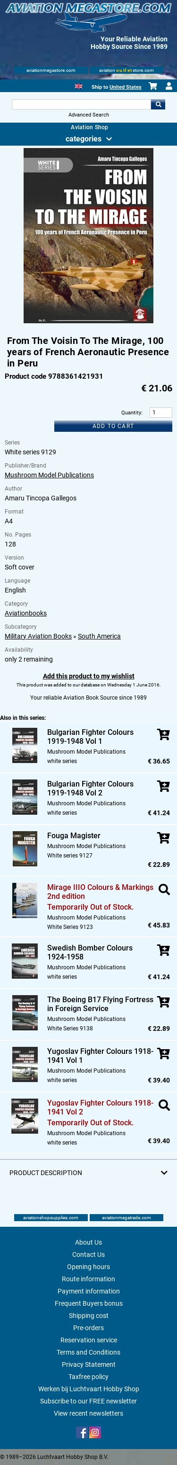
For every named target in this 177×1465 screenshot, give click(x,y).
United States (126, 87)
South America (99, 636)
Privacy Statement (89, 1364)
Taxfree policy (88, 1376)
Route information (88, 1279)
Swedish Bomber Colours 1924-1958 (90, 952)
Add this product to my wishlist (89, 676)
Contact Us (88, 1254)
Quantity (131, 413)
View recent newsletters (88, 1413)
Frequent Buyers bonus (89, 1303)
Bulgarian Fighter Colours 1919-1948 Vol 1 (90, 737)
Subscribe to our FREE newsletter (88, 1401)
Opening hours (88, 1266)
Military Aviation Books (38, 636)
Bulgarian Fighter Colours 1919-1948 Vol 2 (90, 788)
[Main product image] (88, 321)
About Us (88, 1242)
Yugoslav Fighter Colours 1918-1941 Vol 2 (100, 1107)
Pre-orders (88, 1328)
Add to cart (113, 426)
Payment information (89, 1291)
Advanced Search (88, 115)
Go (158, 104)
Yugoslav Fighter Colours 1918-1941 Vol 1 (100, 1056)
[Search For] (82, 104)
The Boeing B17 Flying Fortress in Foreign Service (100, 1004)
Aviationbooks (26, 613)
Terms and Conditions (88, 1352)
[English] (78, 85)
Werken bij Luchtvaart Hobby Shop (88, 1389)
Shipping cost (89, 1315)
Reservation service (88, 1340)
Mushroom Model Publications (49, 475)
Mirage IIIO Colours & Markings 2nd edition (100, 892)
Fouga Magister (74, 835)
